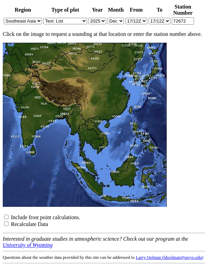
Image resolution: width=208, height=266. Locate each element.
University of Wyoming (28, 245)
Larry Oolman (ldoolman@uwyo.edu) (170, 257)
